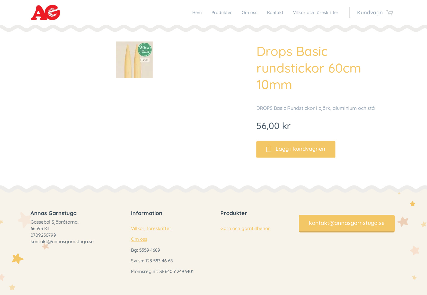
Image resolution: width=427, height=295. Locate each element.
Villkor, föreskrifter (151, 228)
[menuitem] (176, 12)
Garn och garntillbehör (245, 228)
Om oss (139, 239)
